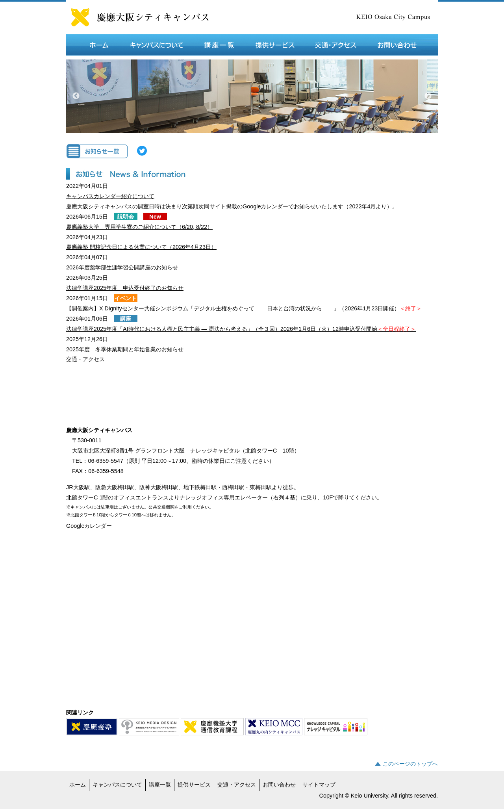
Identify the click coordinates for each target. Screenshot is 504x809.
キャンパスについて (117, 784)
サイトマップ (318, 784)
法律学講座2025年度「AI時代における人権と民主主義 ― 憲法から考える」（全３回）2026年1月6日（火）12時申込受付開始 (241, 329)
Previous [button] (76, 96)
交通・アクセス (236, 784)
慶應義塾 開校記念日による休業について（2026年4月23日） (141, 247)
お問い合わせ (279, 784)
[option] (252, 96)
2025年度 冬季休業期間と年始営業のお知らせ (124, 349)
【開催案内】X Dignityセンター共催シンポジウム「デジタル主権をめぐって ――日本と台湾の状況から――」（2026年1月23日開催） (244, 308)
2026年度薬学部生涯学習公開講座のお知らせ (122, 267)
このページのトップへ (410, 764)
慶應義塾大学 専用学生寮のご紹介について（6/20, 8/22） (139, 227)
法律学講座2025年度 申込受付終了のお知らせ (124, 288)
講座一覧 (160, 784)
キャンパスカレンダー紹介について (110, 196)
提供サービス (194, 784)
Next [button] (428, 96)
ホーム (77, 784)
